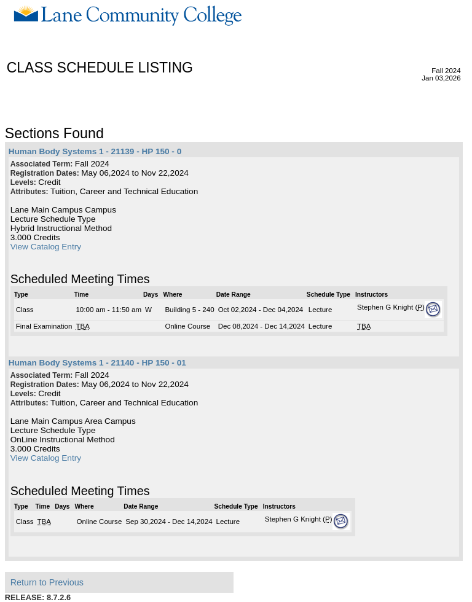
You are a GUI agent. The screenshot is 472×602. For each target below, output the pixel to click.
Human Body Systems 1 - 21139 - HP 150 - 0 (95, 151)
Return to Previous (47, 582)
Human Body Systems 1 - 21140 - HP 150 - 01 (97, 362)
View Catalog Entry (45, 246)
